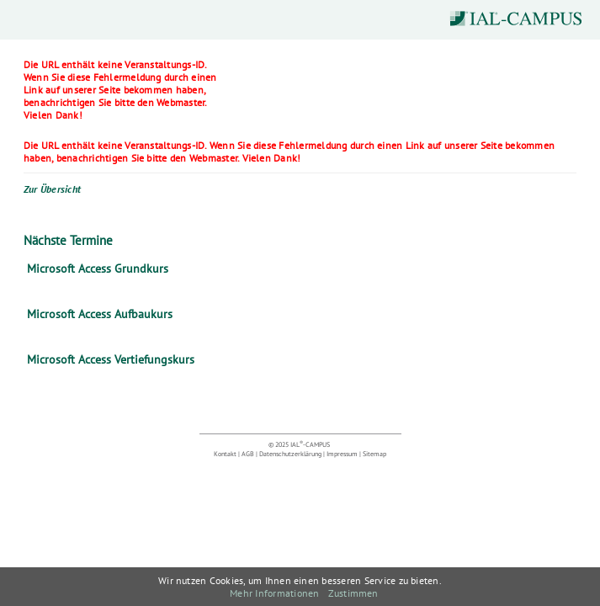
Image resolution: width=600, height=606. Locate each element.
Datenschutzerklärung (290, 453)
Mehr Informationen (274, 593)
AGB (248, 453)
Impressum (342, 453)
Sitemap (374, 453)
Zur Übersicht (52, 189)
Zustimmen (353, 593)
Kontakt (225, 453)
